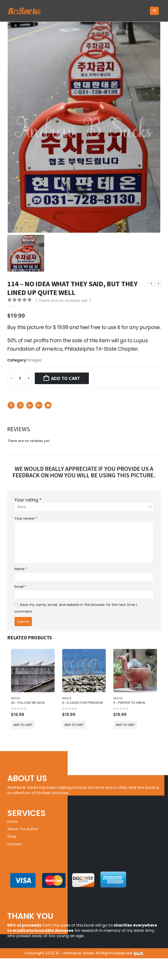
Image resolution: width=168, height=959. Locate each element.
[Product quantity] (19, 378)
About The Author (24, 829)
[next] (158, 283)
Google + (39, 405)
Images (35, 360)
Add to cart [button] (23, 725)
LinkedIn (30, 405)
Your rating (28, 500)
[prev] (151, 283)
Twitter (20, 405)
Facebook (11, 405)
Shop (12, 837)
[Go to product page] (33, 670)
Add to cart (65, 378)
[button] (154, 11)
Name (20, 569)
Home (13, 821)
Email (48, 405)
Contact (15, 844)
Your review (25, 518)
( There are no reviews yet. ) (63, 300)
